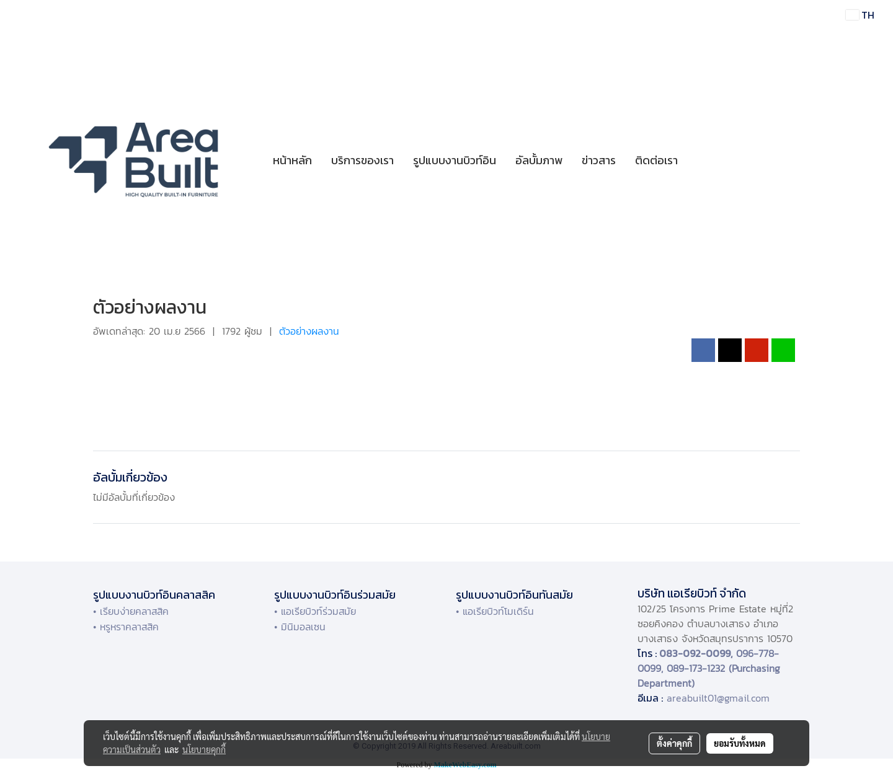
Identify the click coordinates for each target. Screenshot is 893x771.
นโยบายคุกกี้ (204, 749)
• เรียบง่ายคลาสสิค (131, 611)
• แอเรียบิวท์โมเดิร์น (495, 611)
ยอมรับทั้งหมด (740, 743)
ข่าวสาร (599, 160)
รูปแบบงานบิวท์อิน (454, 160)
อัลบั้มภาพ (538, 160)
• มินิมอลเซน (300, 626)
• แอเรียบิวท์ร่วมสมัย (315, 611)
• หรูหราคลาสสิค (126, 626)
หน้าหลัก (292, 160)
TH (860, 14)
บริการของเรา (362, 160)
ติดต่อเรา (656, 160)
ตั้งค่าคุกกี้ (674, 743)
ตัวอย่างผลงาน (309, 331)
